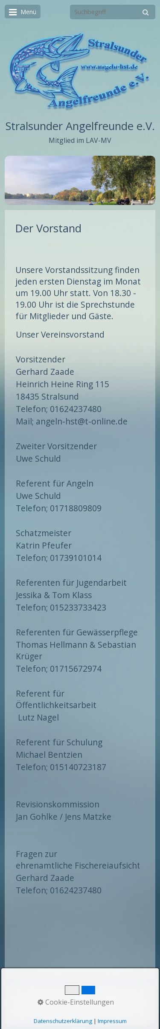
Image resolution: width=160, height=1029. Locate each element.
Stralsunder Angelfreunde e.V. (80, 126)
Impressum (111, 991)
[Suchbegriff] (112, 12)
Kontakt (78, 991)
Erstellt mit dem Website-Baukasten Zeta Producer (93, 1012)
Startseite (47, 991)
